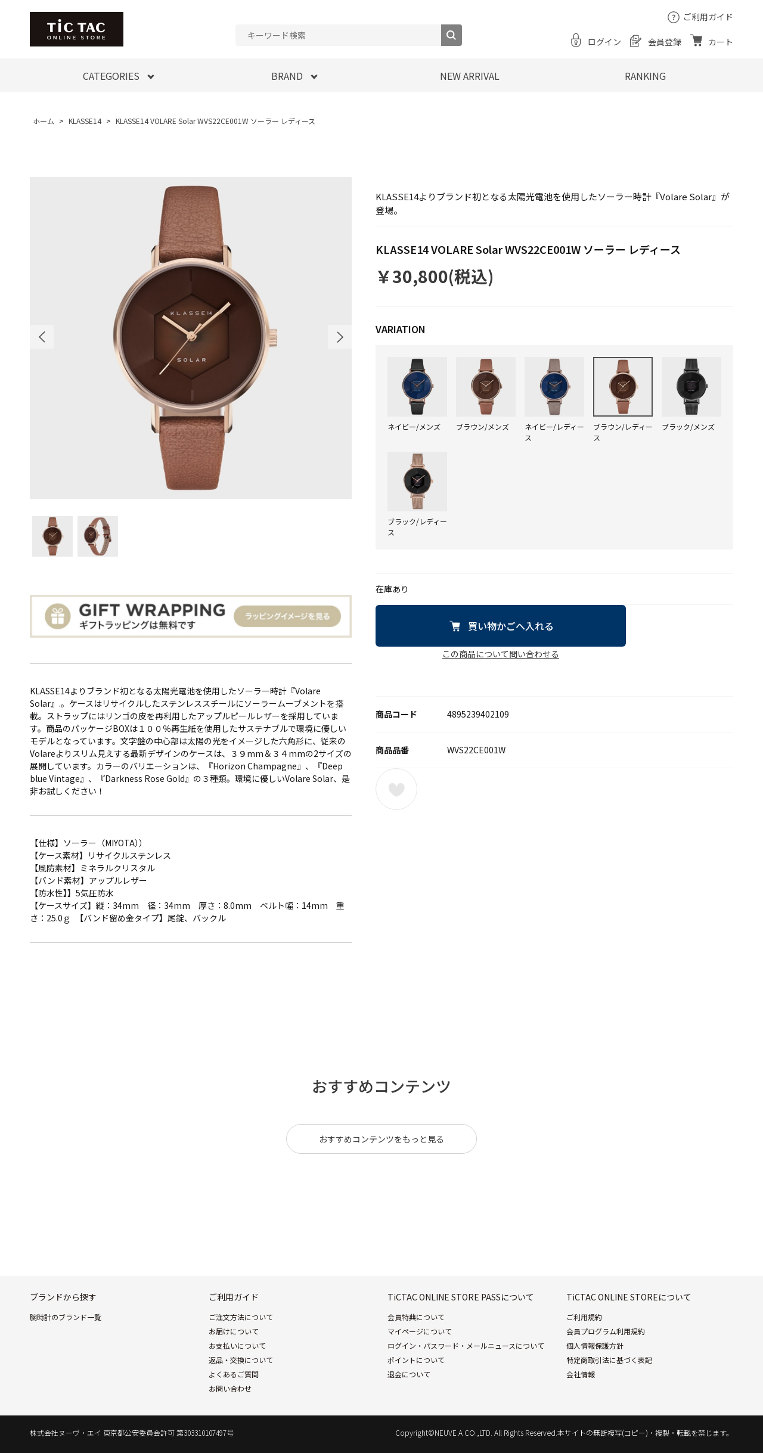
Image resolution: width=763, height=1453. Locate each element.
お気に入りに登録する (396, 789)
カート (720, 42)
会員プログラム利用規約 (605, 1331)
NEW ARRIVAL (470, 76)
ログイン (604, 42)
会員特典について (416, 1317)
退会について (408, 1374)
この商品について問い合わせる (500, 654)
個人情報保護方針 (595, 1345)
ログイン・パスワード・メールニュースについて (465, 1345)
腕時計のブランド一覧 (65, 1317)
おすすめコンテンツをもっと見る (381, 1139)
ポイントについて (416, 1360)
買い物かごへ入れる (511, 626)
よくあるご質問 (234, 1374)
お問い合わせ (230, 1388)
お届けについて (234, 1331)
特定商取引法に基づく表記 (609, 1360)
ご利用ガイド (708, 17)
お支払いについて (237, 1345)
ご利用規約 (584, 1317)
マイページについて (419, 1331)
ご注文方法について (241, 1317)
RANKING (645, 76)
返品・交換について (241, 1360)
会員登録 (664, 42)
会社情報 (580, 1374)
